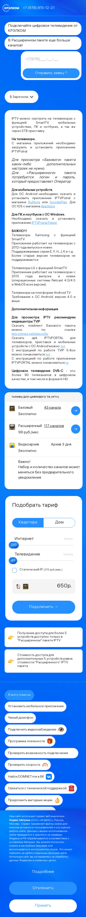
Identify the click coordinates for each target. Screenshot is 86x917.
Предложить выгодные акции (34, 800)
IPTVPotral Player (44, 223)
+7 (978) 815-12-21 (39, 8)
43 (13, 560)
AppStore (48, 206)
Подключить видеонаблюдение (36, 730)
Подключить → (43, 607)
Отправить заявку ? (51, 73)
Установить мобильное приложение (36, 706)
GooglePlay (58, 202)
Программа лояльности (30, 741)
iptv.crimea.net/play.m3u (30, 334)
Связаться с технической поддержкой (41, 788)
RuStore (34, 202)
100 (14, 545)
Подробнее (43, 872)
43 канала (52, 408)
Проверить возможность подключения (42, 753)
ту (67, 363)
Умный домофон (20, 718)
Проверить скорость (28, 765)
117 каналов (54, 426)
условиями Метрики (22, 842)
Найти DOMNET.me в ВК (30, 777)
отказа (54, 849)
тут (62, 346)
